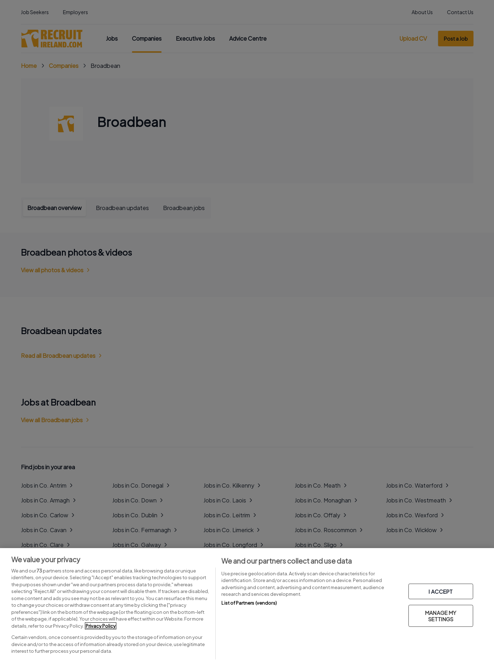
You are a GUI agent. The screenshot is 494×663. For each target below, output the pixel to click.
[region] (247, 605)
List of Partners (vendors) (249, 603)
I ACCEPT (441, 591)
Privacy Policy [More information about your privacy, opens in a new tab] (101, 626)
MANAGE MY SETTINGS (440, 615)
